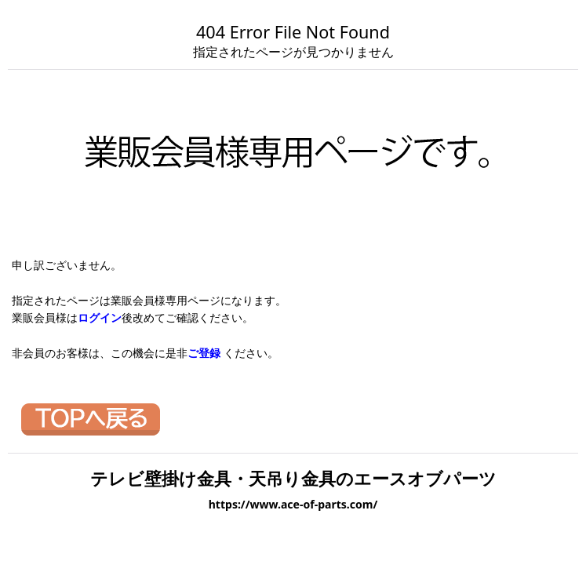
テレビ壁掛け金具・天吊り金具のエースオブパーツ (293, 478)
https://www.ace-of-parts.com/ (293, 504)
